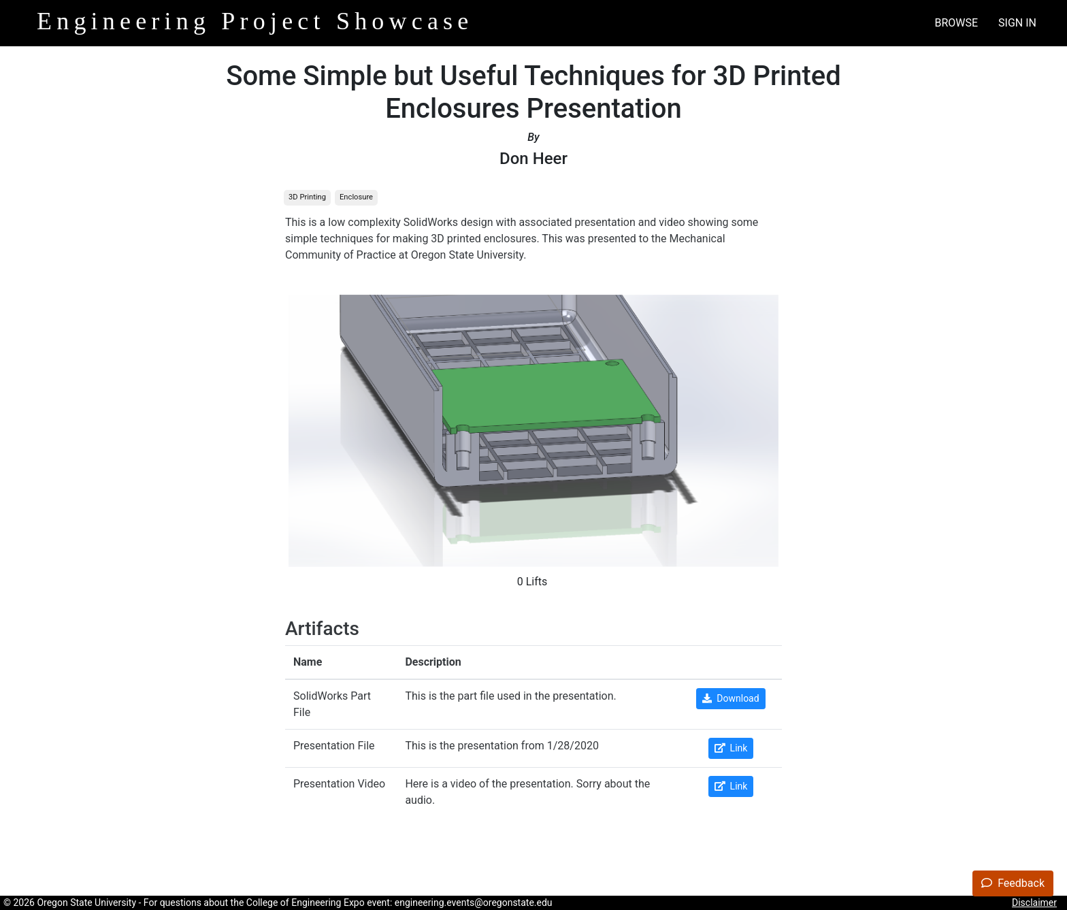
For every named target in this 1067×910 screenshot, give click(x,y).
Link (731, 748)
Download (730, 698)
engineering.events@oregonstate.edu (474, 902)
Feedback (1013, 883)
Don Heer (533, 158)
